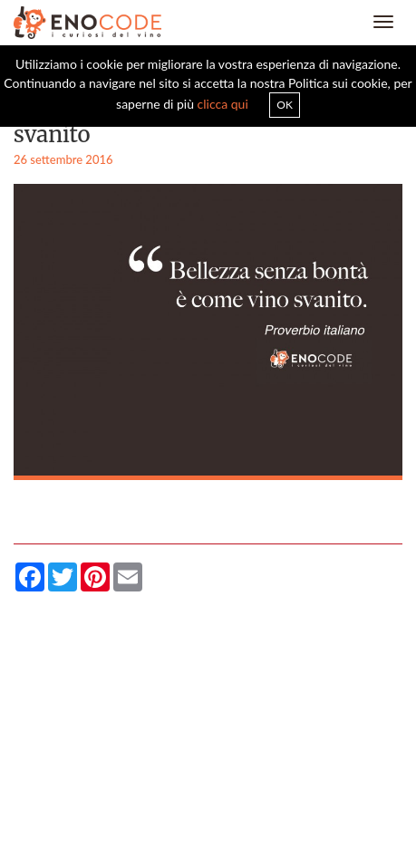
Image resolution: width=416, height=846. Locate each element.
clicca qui (223, 103)
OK (284, 104)
